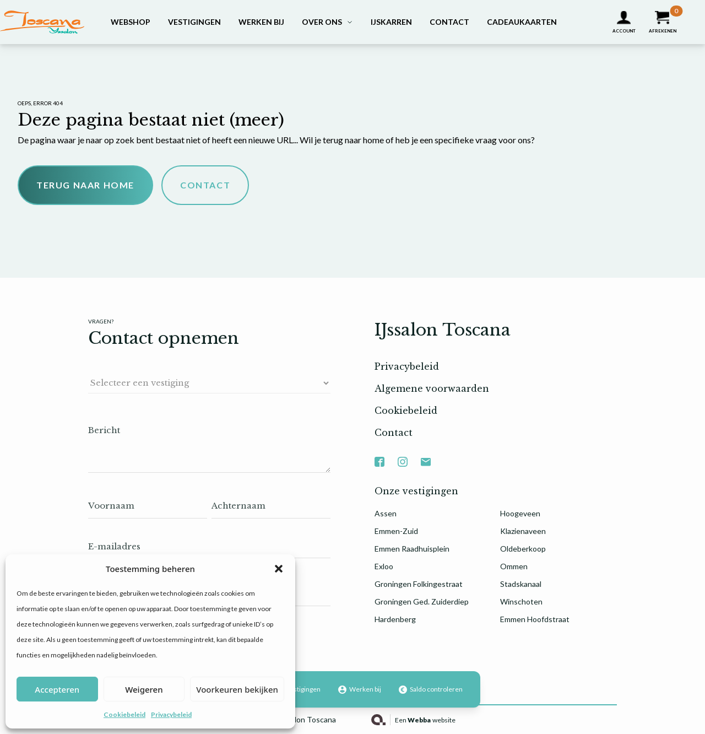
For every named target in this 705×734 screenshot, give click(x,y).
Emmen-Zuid (396, 531)
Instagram (403, 456)
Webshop (130, 21)
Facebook (379, 456)
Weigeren (143, 689)
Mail (426, 456)
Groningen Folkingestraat (419, 584)
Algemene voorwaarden (432, 388)
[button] (278, 568)
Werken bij (261, 21)
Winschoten (521, 601)
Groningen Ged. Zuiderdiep (422, 601)
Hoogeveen (520, 513)
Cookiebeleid (124, 714)
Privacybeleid (171, 714)
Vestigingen (194, 21)
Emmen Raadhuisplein (412, 548)
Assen (386, 513)
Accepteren (57, 689)
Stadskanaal (520, 584)
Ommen (514, 566)
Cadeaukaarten (522, 21)
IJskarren (391, 21)
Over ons (322, 21)
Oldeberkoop (523, 548)
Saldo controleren (431, 689)
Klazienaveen (523, 531)
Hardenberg (395, 619)
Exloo (384, 566)
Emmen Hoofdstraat (535, 619)
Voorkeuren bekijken (237, 689)
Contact (449, 21)
